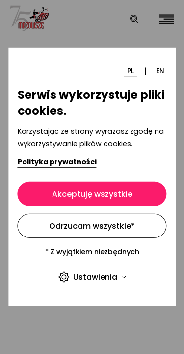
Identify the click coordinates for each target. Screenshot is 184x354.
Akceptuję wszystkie (92, 194)
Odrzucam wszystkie (92, 226)
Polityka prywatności (57, 161)
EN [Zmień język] (160, 70)
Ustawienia (92, 277)
